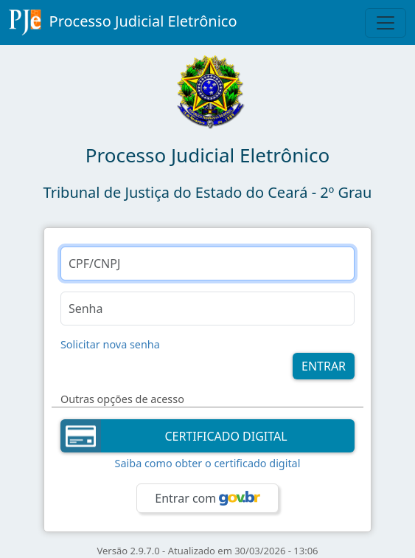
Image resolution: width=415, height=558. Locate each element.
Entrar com (207, 498)
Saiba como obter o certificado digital (208, 463)
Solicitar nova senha (110, 344)
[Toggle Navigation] (385, 23)
